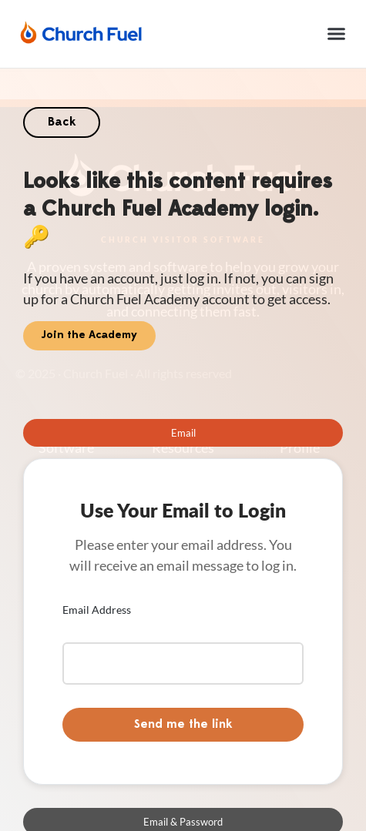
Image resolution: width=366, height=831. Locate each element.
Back (62, 122)
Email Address (96, 609)
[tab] (183, 433)
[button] (336, 34)
